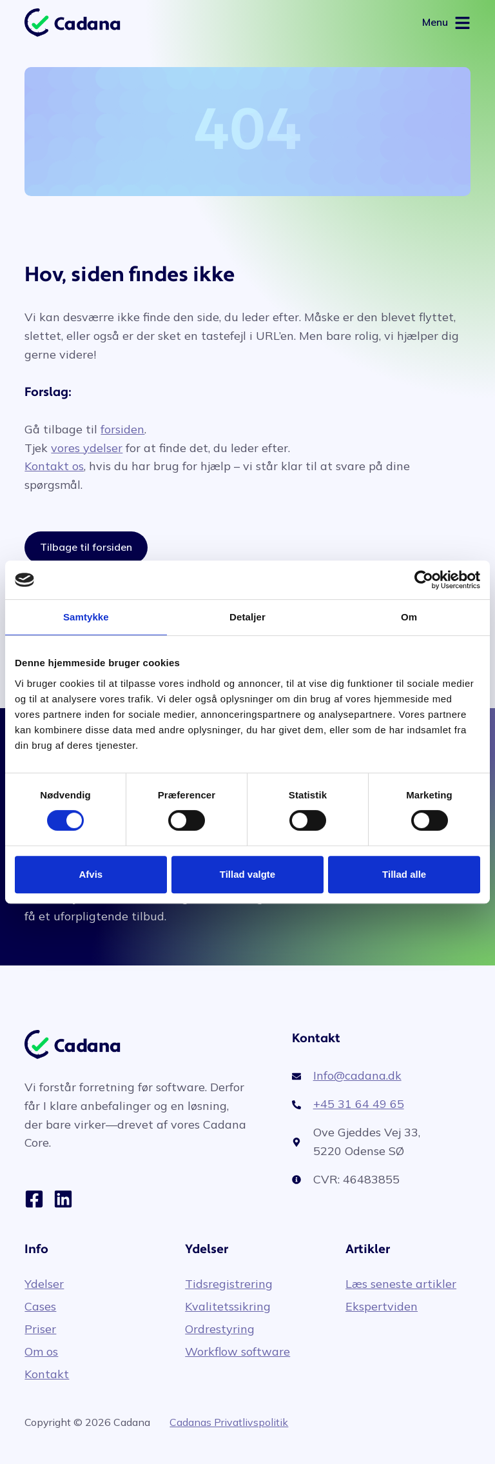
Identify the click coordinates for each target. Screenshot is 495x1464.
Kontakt (46, 1374)
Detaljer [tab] (247, 616)
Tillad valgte (247, 874)
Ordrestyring (220, 1329)
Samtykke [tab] (86, 616)
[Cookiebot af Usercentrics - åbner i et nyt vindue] (423, 579)
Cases (40, 1306)
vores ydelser (86, 447)
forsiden (122, 429)
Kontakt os (54, 466)
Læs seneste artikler (400, 1284)
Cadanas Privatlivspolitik (229, 1422)
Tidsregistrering (229, 1284)
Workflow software (237, 1351)
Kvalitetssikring (228, 1306)
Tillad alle (404, 874)
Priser (40, 1329)
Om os (41, 1351)
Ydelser (44, 1284)
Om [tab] (409, 616)
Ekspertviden (381, 1306)
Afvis (90, 874)
